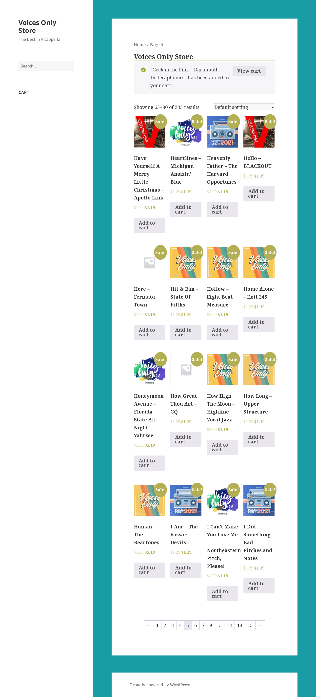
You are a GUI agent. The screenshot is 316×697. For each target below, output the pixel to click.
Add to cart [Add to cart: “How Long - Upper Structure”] (256, 439)
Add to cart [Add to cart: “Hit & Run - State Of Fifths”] (183, 332)
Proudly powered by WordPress (160, 685)
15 (250, 625)
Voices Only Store (37, 26)
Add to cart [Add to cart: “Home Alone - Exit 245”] (256, 324)
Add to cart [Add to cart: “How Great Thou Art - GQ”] (183, 439)
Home (140, 44)
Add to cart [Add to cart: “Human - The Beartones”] (146, 570)
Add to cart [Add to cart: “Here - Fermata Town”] (146, 332)
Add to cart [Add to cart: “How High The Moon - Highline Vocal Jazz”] (220, 447)
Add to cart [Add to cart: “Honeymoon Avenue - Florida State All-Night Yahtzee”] (146, 463)
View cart (249, 71)
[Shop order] (244, 107)
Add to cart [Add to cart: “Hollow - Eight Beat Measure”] (220, 332)
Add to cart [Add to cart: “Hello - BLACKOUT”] (256, 193)
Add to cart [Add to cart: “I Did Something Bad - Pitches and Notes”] (256, 585)
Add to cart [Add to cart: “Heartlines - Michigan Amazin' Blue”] (183, 209)
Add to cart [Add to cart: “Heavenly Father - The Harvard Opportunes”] (220, 209)
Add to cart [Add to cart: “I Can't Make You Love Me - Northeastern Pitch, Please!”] (220, 593)
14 (239, 625)
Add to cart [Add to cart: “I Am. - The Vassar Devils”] (183, 570)
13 (229, 625)
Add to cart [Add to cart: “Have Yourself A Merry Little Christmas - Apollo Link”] (146, 225)
